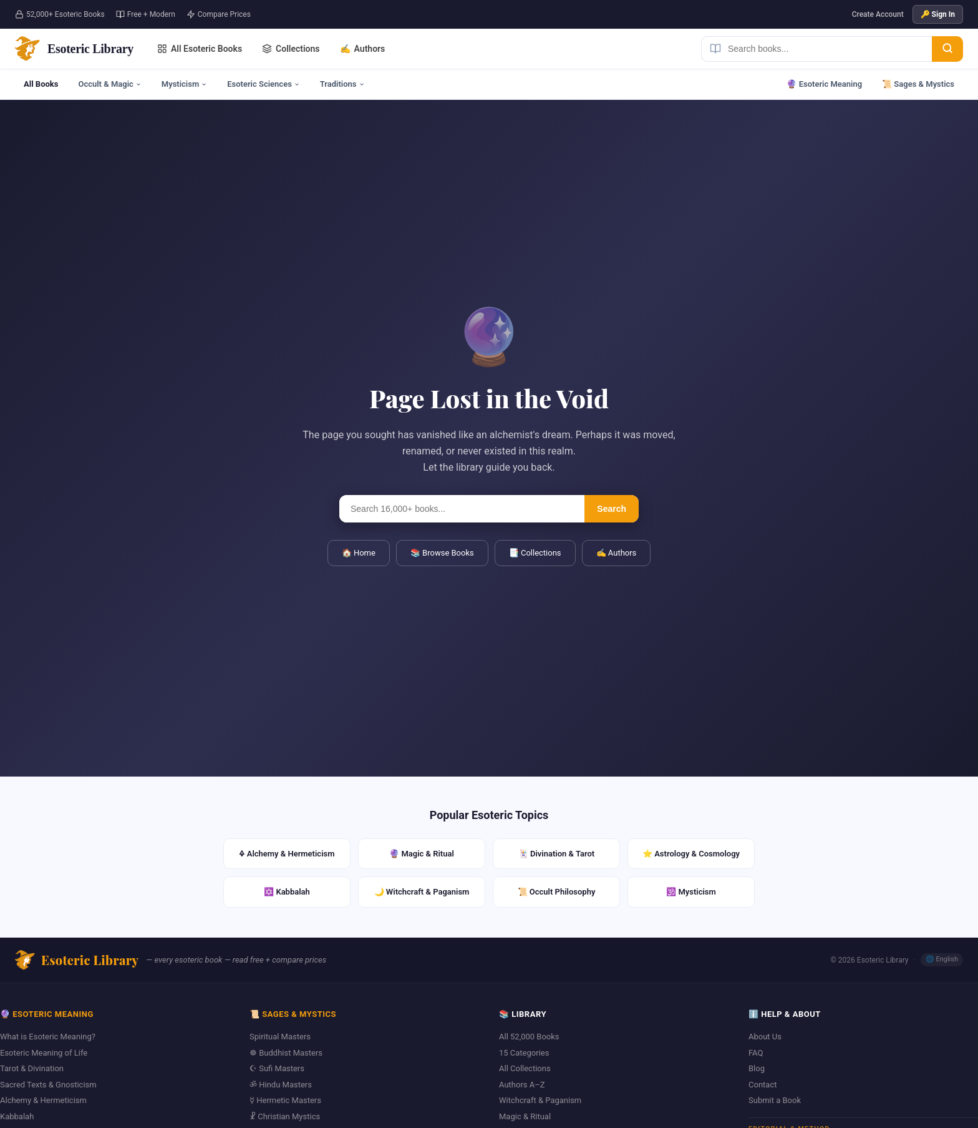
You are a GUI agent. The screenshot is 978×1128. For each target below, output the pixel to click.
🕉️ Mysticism (691, 891)
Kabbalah (17, 1116)
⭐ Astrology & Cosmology (691, 853)
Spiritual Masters (280, 1036)
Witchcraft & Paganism (540, 1100)
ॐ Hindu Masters (280, 1084)
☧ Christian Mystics (284, 1116)
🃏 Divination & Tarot (556, 853)
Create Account (878, 14)
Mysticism (184, 84)
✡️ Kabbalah (287, 891)
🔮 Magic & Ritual (421, 853)
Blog (756, 1068)
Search (611, 509)
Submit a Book (774, 1100)
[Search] (947, 49)
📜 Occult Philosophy (557, 891)
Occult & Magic (109, 84)
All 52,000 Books (529, 1036)
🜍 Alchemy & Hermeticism (286, 853)
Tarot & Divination (32, 1068)
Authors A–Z (522, 1084)
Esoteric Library (76, 960)
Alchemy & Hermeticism (43, 1100)
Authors (362, 49)
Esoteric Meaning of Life (43, 1052)
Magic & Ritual (525, 1116)
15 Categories (524, 1052)
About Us (765, 1036)
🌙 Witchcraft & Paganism (422, 891)
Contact (762, 1084)
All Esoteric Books (199, 49)
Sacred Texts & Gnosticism (48, 1084)
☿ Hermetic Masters (285, 1100)
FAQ (755, 1052)
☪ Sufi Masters (276, 1068)
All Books (41, 84)
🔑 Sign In (938, 14)
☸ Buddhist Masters (285, 1052)
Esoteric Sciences (263, 84)
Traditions (342, 84)
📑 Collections (535, 552)
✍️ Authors (616, 552)
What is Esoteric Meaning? (47, 1036)
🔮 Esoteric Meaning (824, 84)
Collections (290, 49)
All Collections (525, 1068)
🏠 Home (358, 552)
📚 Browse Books (442, 552)
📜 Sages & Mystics (918, 84)
